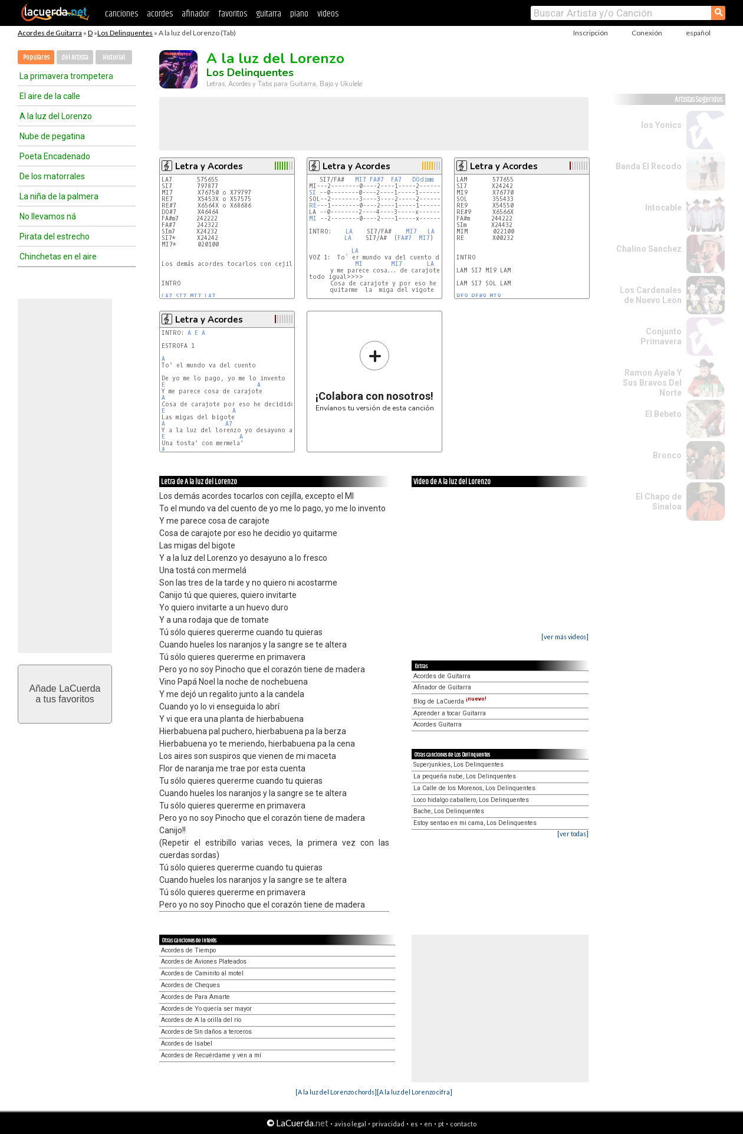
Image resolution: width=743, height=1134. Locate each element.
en (428, 1124)
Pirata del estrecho (54, 236)
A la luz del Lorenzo (55, 116)
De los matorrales (52, 176)
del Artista (74, 57)
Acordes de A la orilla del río (201, 1020)
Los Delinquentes (125, 32)
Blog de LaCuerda (449, 701)
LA (349, 231)
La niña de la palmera (58, 196)
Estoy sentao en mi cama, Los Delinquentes (475, 823)
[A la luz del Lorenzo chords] (336, 1092)
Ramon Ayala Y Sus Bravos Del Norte (652, 382)
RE (313, 205)
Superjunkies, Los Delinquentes (458, 764)
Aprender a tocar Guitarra (449, 713)
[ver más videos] (565, 636)
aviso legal (350, 1124)
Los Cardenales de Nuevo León (651, 295)
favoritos (232, 13)
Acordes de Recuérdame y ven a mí (211, 1055)
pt (441, 1124)
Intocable (663, 207)
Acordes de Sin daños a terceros (206, 1032)
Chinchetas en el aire (58, 256)
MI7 (195, 296)
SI (312, 192)
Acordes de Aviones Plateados (203, 961)
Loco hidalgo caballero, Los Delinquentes (471, 800)
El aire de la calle (49, 96)
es (414, 1124)
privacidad (388, 1124)
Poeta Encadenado (54, 156)
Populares (36, 57)
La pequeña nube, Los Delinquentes (464, 776)
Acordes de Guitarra (50, 32)
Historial (114, 57)
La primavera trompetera (66, 76)
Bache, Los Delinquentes (448, 811)
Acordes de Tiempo (188, 950)
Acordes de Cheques (190, 985)
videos (327, 13)
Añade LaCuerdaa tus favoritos (65, 693)
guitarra (268, 13)
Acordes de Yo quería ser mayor (206, 1009)
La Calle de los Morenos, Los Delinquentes (474, 788)
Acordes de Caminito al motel (202, 973)
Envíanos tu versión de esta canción (374, 376)
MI (313, 218)
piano (299, 13)
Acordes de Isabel (186, 1043)
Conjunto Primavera (661, 336)
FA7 (396, 179)
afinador (195, 13)
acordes (160, 13)
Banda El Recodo (649, 166)
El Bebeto (663, 414)
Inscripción (590, 32)
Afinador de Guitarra (442, 687)
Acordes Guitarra (437, 724)
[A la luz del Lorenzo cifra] (414, 1092)
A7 (228, 424)
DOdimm (422, 179)
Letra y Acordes (209, 166)
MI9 (495, 296)
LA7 (167, 296)
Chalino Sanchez (649, 249)
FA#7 (377, 179)
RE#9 (478, 296)
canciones (121, 13)
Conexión (647, 32)
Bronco (667, 455)
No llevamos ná (47, 216)
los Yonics (661, 125)
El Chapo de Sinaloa (659, 501)
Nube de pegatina (52, 136)
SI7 (181, 296)
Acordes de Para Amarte (195, 997)
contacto (463, 1124)
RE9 (462, 296)
